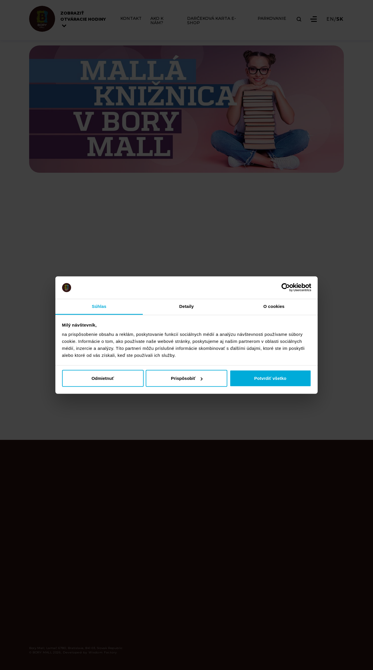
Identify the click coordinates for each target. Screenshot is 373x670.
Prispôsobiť (187, 378)
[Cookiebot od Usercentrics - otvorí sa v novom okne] (285, 287)
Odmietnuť (103, 378)
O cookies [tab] (274, 306)
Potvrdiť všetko (270, 378)
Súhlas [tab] (99, 306)
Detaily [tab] (186, 306)
